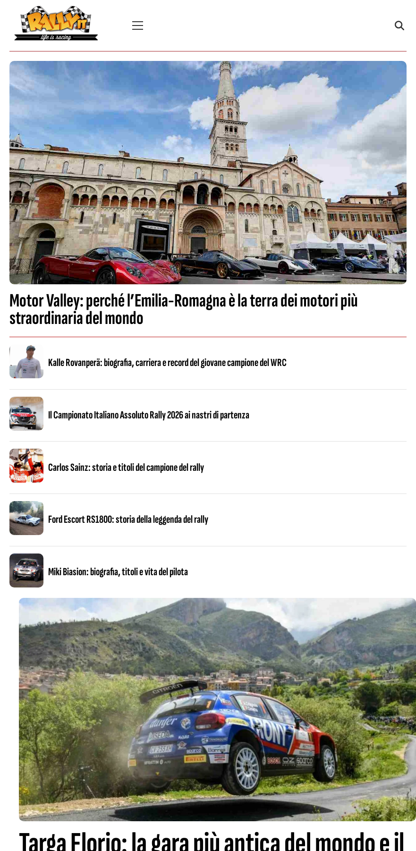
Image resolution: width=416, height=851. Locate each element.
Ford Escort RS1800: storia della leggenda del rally (128, 519)
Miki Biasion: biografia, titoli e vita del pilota (118, 572)
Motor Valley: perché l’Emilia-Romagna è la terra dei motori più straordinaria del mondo (183, 309)
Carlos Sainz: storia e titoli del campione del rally (126, 467)
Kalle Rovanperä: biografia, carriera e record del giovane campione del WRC (167, 362)
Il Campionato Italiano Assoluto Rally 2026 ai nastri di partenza (148, 415)
